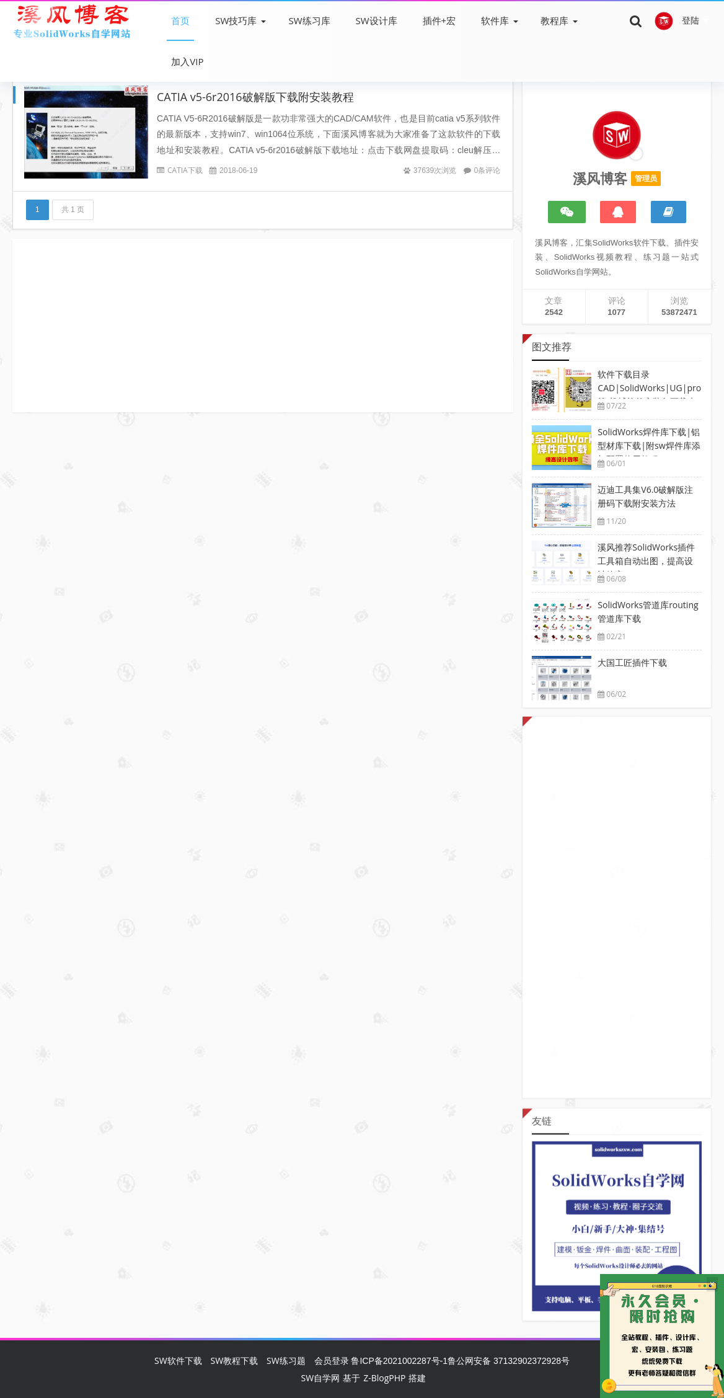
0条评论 (487, 170)
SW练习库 (309, 20)
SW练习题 (286, 1360)
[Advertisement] (262, 325)
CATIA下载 (185, 170)
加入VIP (187, 61)
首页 (180, 20)
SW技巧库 (236, 20)
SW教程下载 (234, 1360)
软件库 (495, 20)
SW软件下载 (178, 1360)
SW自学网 (320, 1378)
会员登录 (331, 1360)
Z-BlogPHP (384, 1378)
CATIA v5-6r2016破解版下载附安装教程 (255, 96)
